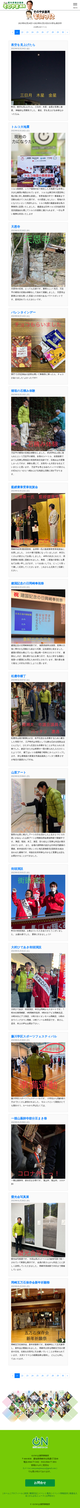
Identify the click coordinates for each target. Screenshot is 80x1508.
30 (63, 32)
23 (27, 32)
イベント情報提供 (60, 1493)
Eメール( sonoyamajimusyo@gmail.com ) (40, 1468)
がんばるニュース (37, 1496)
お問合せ (40, 1482)
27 (48, 32)
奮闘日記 (33, 1493)
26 (43, 32)
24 (32, 32)
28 (53, 32)
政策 (26, 1493)
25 (37, 32)
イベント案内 (45, 1493)
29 (58, 32)
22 (22, 32)
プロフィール (17, 1493)
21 (17, 32)
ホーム (7, 1493)
